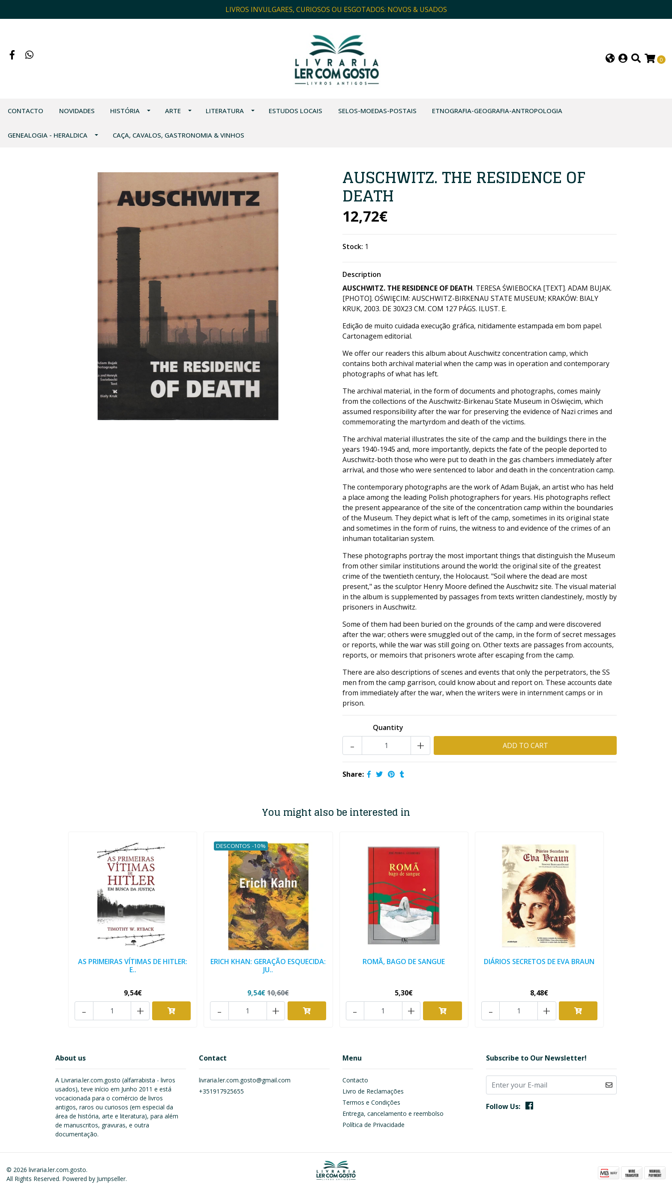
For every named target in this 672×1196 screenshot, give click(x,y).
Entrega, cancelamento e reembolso (393, 1114)
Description (361, 279)
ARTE (173, 115)
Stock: (352, 251)
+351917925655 (221, 1092)
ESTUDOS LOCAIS (295, 115)
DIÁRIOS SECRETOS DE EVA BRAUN (539, 966)
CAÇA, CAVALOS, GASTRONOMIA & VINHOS (178, 140)
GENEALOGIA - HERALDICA (47, 140)
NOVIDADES (77, 115)
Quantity (388, 732)
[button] (610, 61)
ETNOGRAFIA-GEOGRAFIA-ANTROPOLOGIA (497, 115)
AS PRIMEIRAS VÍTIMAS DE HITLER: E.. (132, 970)
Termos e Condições (371, 1103)
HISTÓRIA (125, 115)
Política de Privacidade (373, 1125)
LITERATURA (225, 115)
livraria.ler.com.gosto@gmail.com (245, 1081)
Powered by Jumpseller (94, 1179)
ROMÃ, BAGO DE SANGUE (404, 966)
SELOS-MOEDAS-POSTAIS (377, 115)
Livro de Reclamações (373, 1092)
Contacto (25, 115)
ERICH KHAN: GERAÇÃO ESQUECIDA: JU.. (268, 970)
